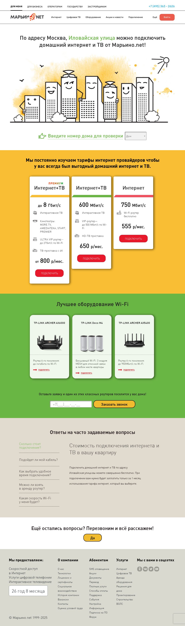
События (94, 598)
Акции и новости (114, 17)
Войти (167, 17)
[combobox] (135, 136)
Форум (92, 615)
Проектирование (125, 593)
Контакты (63, 602)
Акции (92, 572)
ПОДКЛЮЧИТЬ (48, 270)
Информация (96, 607)
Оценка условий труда (70, 607)
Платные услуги (98, 585)
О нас (61, 567)
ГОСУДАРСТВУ (75, 6)
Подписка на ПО (98, 611)
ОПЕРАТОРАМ (55, 6)
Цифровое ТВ (74, 17)
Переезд (94, 580)
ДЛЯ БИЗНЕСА (35, 6)
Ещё (155, 17)
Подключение (135, 17)
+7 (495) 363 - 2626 (162, 6)
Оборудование (93, 17)
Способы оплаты (98, 589)
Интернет (56, 17)
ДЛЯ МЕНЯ (16, 6)
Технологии (64, 572)
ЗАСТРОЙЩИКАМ (97, 6)
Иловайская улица (91, 37)
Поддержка (95, 593)
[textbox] (135, 136)
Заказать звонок (114, 403)
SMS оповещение (99, 567)
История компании (68, 593)
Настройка (95, 602)
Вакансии (63, 598)
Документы (95, 576)
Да (92, 536)
